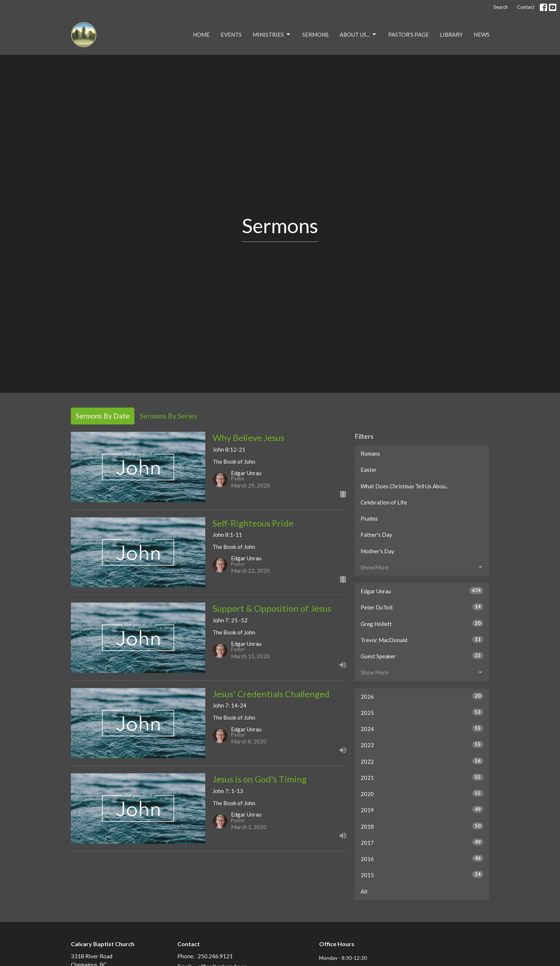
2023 (422, 744)
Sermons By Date (103, 416)
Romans (370, 453)
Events (231, 34)
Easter (369, 469)
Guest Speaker (422, 655)
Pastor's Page (408, 34)
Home (201, 34)
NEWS (481, 34)
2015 (422, 874)
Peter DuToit (422, 607)
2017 (422, 842)
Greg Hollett (422, 623)
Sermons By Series (168, 416)
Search (501, 7)
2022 (422, 761)
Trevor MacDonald (422, 639)
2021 (422, 777)
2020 (422, 793)
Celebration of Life (384, 502)
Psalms (369, 518)
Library (451, 34)
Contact (525, 7)
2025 (422, 712)
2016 (422, 858)
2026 (422, 696)
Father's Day (376, 534)
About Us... (358, 34)
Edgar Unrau (422, 590)
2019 (422, 809)
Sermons (315, 34)
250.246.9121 (215, 956)
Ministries (272, 34)
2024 (422, 728)
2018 (422, 826)
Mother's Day (377, 551)
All (364, 891)
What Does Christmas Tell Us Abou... (405, 486)
